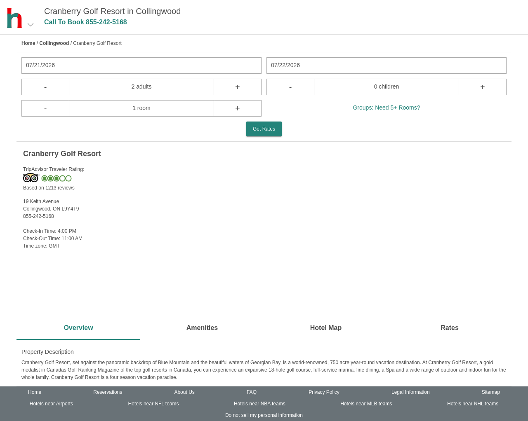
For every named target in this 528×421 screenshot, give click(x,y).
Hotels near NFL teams (153, 404)
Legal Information (410, 392)
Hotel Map (326, 327)
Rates (450, 327)
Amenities (202, 327)
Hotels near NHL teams (472, 404)
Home (28, 43)
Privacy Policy (324, 392)
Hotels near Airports (51, 404)
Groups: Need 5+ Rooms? (386, 107)
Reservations (107, 392)
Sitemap (491, 392)
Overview (78, 327)
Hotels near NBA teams (259, 404)
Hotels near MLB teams (366, 404)
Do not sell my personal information (264, 415)
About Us (184, 392)
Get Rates (264, 129)
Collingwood (54, 43)
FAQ (252, 392)
